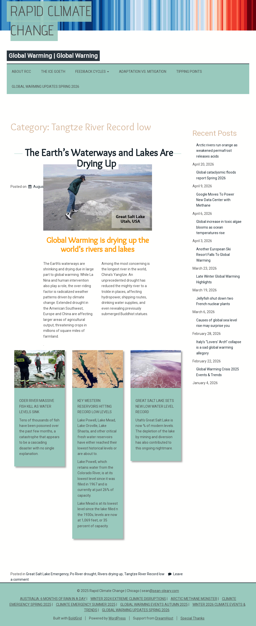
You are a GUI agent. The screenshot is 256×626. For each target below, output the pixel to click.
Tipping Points (189, 72)
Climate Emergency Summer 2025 (86, 604)
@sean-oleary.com (164, 591)
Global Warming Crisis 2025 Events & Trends (217, 372)
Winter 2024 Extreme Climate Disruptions (128, 599)
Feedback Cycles (92, 72)
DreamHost (164, 618)
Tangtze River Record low (144, 574)
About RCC (21, 72)
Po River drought (83, 574)
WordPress (117, 618)
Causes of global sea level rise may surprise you (216, 323)
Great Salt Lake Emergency (47, 574)
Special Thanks (192, 618)
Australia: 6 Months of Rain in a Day (53, 599)
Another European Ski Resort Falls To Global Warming (213, 254)
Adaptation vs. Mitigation (142, 72)
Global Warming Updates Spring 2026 (45, 87)
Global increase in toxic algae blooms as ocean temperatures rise (219, 227)
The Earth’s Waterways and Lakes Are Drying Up (99, 158)
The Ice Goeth (53, 72)
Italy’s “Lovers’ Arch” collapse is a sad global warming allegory (218, 347)
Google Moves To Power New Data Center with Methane (215, 200)
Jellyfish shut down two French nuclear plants (214, 301)
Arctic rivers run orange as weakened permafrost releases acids (217, 150)
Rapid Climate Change (51, 21)
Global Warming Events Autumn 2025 (154, 604)
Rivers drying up (110, 574)
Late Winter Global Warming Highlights (218, 279)
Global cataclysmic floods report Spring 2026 (216, 175)
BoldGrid (75, 618)
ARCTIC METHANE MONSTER (194, 599)
